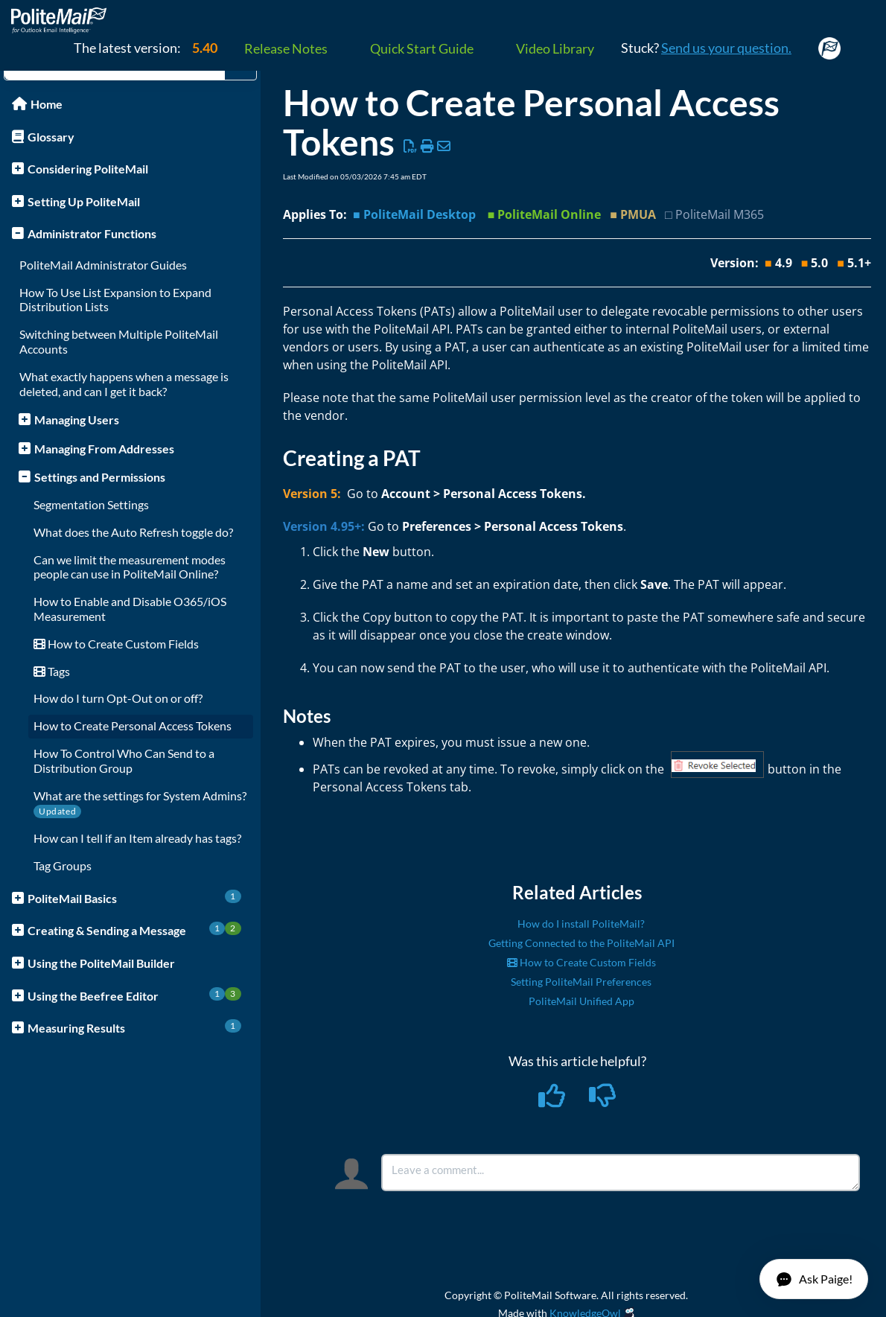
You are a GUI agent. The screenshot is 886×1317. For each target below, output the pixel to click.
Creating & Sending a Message (134, 929)
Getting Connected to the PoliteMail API (581, 943)
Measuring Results (134, 1027)
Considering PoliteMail (88, 169)
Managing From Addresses (104, 448)
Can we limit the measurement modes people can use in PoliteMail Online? (130, 566)
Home (47, 104)
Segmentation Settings (91, 504)
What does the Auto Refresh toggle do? (133, 532)
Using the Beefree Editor (134, 995)
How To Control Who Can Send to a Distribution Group (124, 760)
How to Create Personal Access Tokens (133, 725)
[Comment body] (620, 1172)
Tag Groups (63, 865)
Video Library (555, 48)
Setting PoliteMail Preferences (581, 981)
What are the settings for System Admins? (140, 795)
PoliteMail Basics (134, 897)
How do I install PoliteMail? (581, 923)
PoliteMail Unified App (581, 1001)
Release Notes (286, 48)
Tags (52, 671)
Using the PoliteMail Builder (101, 963)
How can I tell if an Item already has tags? (137, 838)
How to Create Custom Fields (116, 644)
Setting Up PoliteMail (84, 201)
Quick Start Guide (422, 48)
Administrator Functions (92, 233)
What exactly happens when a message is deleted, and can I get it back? (124, 383)
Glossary (51, 137)
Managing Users (76, 419)
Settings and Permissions (99, 477)
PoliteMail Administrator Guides (103, 265)
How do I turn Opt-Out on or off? (118, 698)
